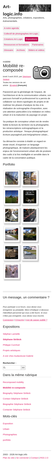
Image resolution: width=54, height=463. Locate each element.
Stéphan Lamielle (11, 334)
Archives (21, 50)
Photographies (10, 434)
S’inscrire (19, 320)
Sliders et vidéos (36, 50)
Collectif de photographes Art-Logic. (21, 33)
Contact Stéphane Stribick (15, 398)
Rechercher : (9, 363)
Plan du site (8, 457)
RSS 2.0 (44, 457)
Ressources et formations (16, 44)
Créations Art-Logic (13, 39)
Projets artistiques (11, 350)
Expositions (31, 39)
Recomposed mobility (13, 382)
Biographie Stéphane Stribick (17, 404)
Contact (34, 457)
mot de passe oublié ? (36, 320)
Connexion (8, 320)
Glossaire (8, 50)
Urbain (6, 429)
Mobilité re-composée (14, 387)
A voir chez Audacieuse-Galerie (18, 356)
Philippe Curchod (11, 345)
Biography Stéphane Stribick (17, 393)
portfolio (7, 440)
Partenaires (37, 44)
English (13, 85)
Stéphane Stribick (12, 339)
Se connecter (22, 457)
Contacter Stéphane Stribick (16, 409)
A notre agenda (11, 28)
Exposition (8, 423)
